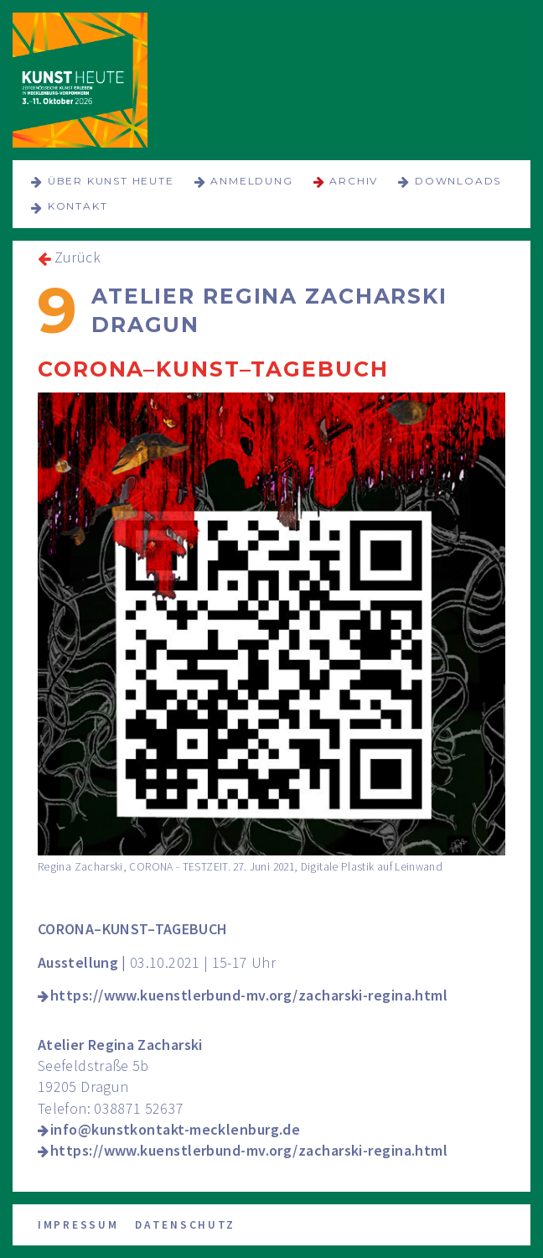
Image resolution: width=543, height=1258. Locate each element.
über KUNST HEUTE (111, 180)
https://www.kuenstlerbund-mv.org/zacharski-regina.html (248, 995)
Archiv (353, 180)
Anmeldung (251, 180)
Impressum (78, 1225)
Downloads (458, 180)
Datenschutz (185, 1225)
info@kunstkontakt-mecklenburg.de (175, 1129)
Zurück (77, 257)
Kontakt (78, 206)
